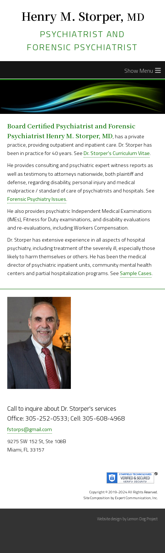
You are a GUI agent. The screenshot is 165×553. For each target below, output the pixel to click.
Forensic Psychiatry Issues (36, 199)
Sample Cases (136, 273)
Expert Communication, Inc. (136, 498)
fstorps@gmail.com (29, 429)
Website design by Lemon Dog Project (127, 519)
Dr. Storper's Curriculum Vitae (117, 153)
